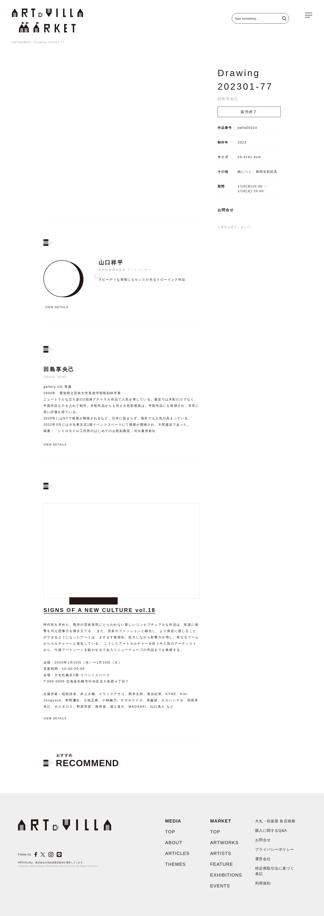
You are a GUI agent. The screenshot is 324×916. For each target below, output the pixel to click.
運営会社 (263, 859)
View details (56, 307)
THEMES (175, 864)
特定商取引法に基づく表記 (274, 871)
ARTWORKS (21, 42)
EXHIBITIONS (226, 875)
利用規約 (263, 883)
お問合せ (226, 210)
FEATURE (221, 864)
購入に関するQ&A (271, 830)
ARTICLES (177, 853)
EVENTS (220, 885)
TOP (170, 831)
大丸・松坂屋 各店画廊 (275, 821)
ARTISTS (220, 853)
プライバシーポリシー (274, 849)
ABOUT (173, 842)
